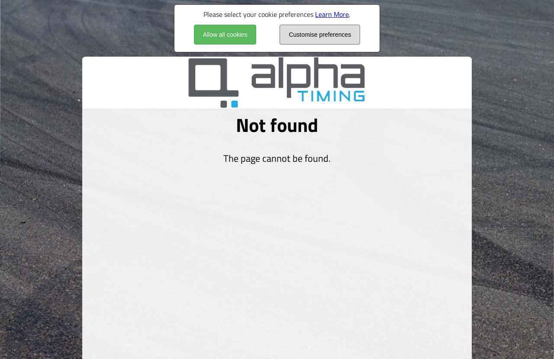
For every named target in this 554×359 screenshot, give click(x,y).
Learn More (332, 14)
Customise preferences (320, 34)
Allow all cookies (225, 34)
